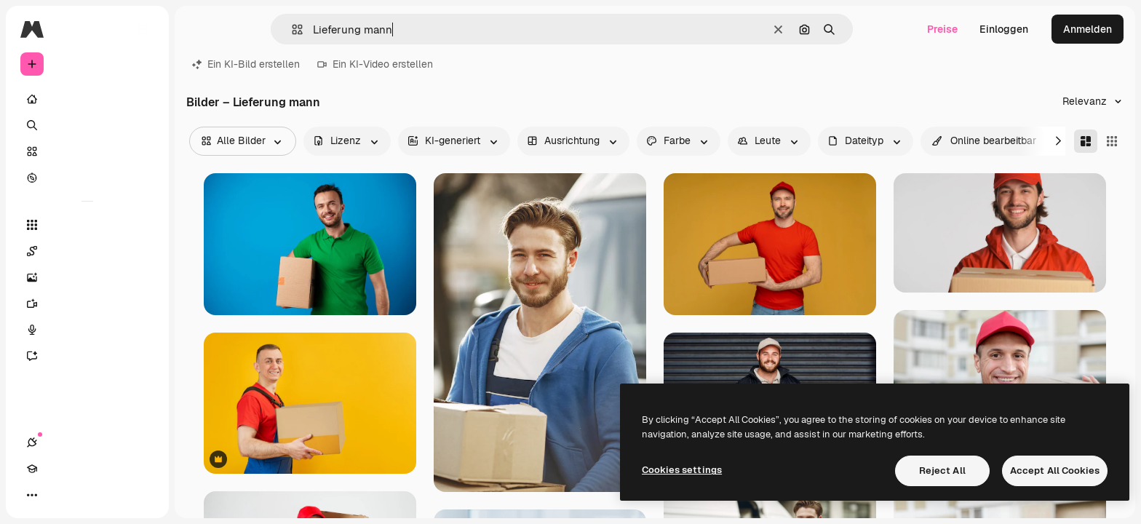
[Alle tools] (87, 225)
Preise (942, 29)
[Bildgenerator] (87, 277)
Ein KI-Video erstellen (375, 64)
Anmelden (1087, 29)
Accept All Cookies (1055, 470)
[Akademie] (58, 495)
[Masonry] (1085, 141)
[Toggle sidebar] (142, 29)
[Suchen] (87, 125)
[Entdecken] (87, 177)
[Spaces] (87, 251)
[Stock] (87, 151)
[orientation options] (573, 141)
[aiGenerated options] (454, 141)
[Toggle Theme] (84, 495)
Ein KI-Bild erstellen (246, 64)
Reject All (942, 470)
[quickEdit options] (984, 141)
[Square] (1112, 141)
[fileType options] (865, 141)
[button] (291, 29)
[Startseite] (87, 99)
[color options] (678, 141)
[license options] (347, 141)
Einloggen (1003, 29)
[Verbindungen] (32, 495)
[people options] (769, 141)
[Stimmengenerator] (87, 329)
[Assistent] (87, 356)
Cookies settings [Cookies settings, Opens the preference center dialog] (682, 470)
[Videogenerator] (87, 303)
